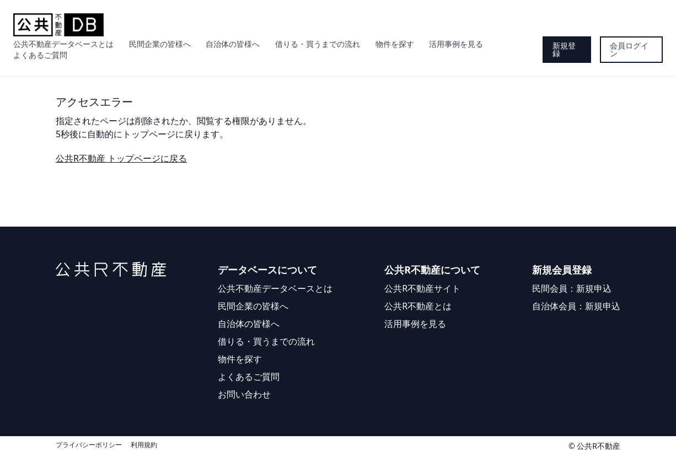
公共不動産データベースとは (63, 44)
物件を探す (394, 44)
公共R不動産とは (418, 306)
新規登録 (564, 49)
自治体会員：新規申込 (576, 306)
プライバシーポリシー (89, 445)
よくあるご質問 (40, 55)
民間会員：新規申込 (571, 288)
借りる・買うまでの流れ (317, 44)
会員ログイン (629, 49)
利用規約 (144, 445)
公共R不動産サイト (422, 288)
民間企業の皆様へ (160, 44)
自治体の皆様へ (233, 44)
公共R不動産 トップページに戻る (121, 158)
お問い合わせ (244, 394)
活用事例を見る (456, 44)
